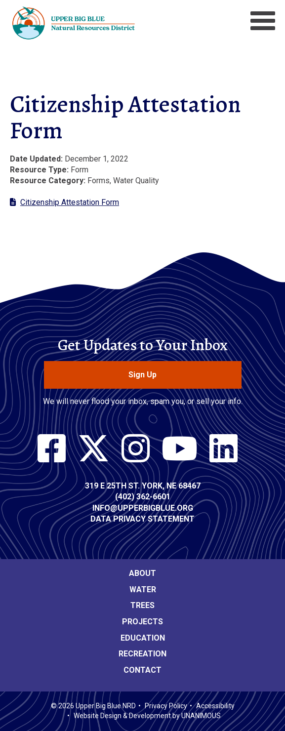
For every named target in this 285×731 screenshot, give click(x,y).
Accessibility (215, 706)
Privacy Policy (166, 706)
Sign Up (142, 374)
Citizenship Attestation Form (69, 202)
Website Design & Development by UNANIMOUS (147, 716)
